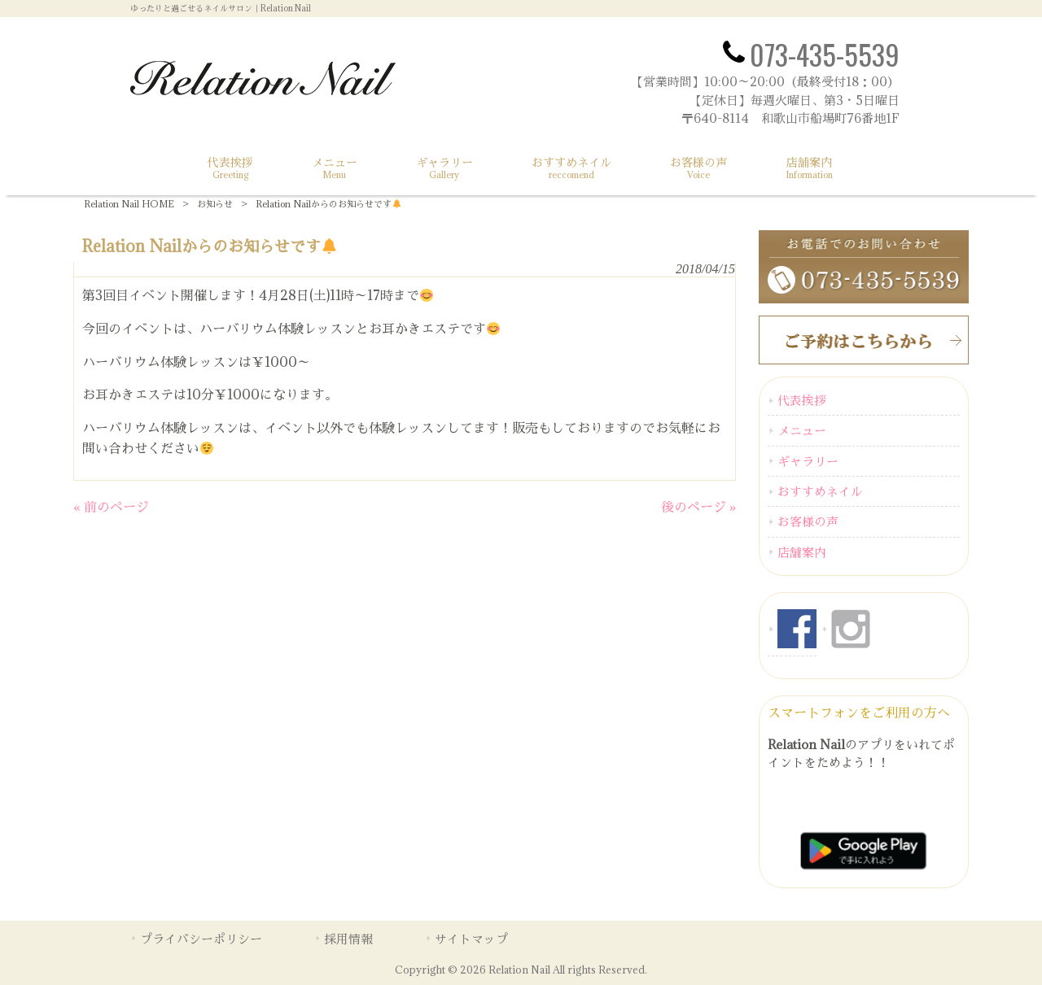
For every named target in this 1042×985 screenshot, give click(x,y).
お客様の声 (807, 521)
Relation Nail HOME (129, 204)
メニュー (801, 430)
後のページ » (698, 507)
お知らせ (215, 204)
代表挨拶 (801, 400)
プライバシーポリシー (201, 939)
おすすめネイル (820, 491)
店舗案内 (801, 552)
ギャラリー (807, 461)
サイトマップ (471, 939)
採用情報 (348, 939)
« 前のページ (111, 507)
